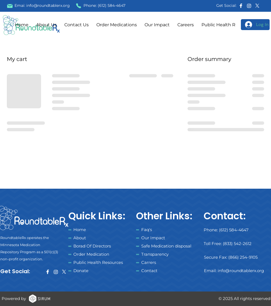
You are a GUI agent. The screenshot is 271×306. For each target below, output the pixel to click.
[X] (257, 5)
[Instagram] (249, 5)
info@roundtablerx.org (48, 5)
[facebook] (241, 5)
